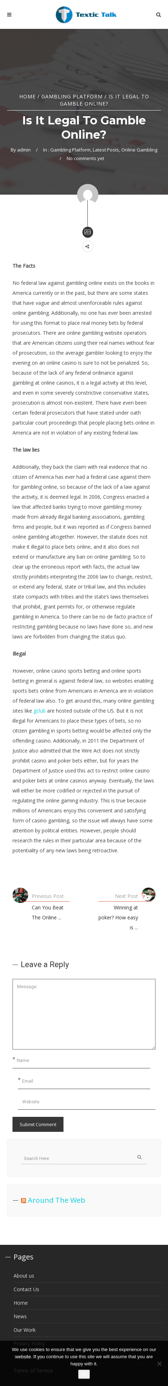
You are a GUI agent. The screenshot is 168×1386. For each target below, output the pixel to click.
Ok (84, 1374)
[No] (159, 1363)
